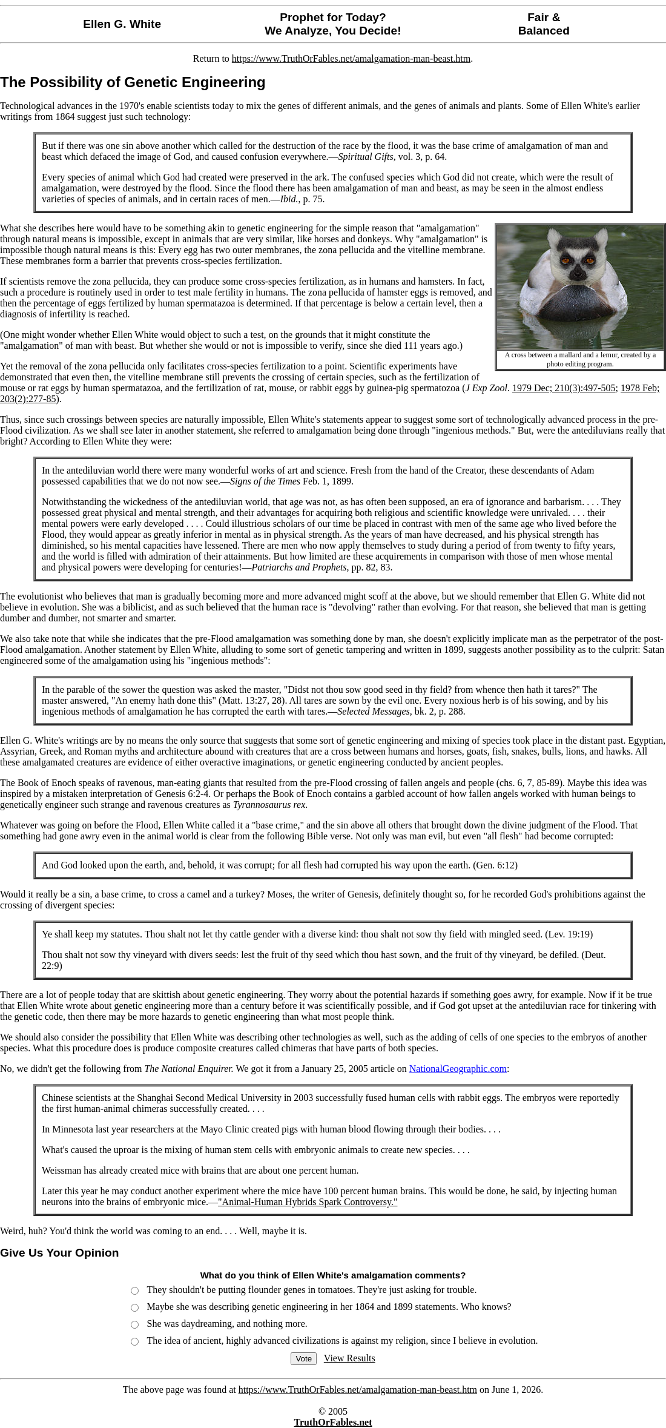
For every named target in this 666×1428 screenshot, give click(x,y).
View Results (349, 1358)
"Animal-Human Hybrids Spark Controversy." (307, 1202)
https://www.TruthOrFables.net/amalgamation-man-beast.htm (351, 58)
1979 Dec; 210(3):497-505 (564, 388)
